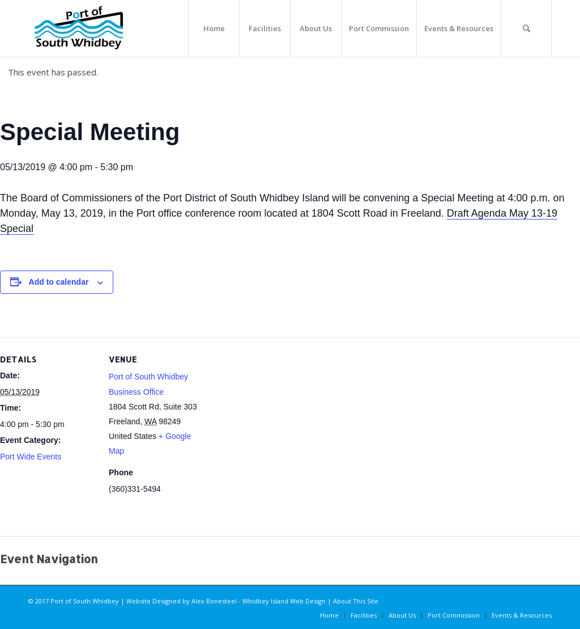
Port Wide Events (30, 456)
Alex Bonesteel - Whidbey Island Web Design (258, 601)
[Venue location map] (277, 433)
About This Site (355, 601)
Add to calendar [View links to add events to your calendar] (59, 281)
